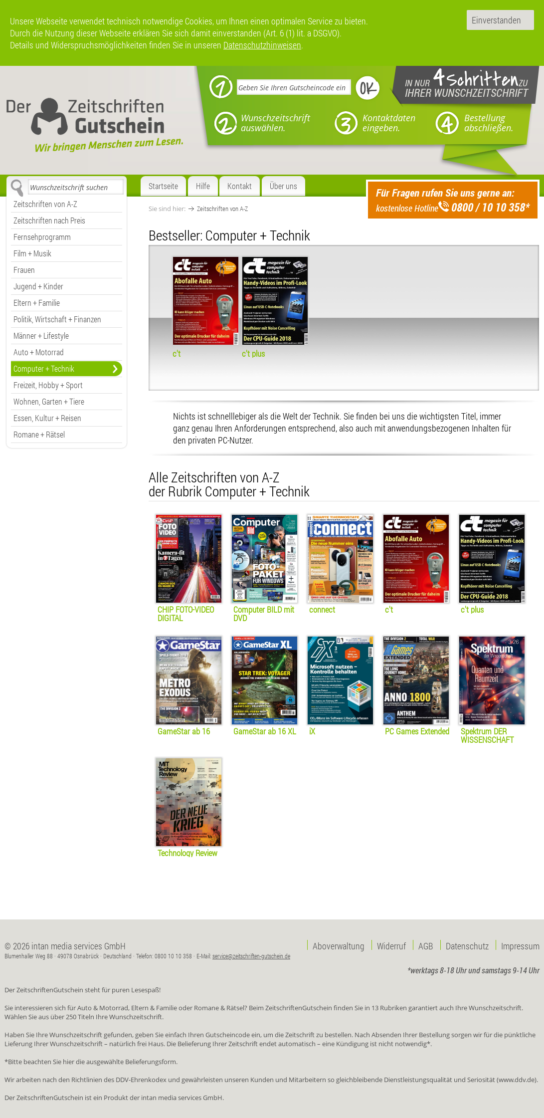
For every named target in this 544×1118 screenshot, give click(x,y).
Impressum (520, 945)
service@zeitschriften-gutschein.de (251, 956)
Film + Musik (32, 253)
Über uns (283, 186)
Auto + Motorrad (38, 352)
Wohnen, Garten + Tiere (48, 401)
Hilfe (203, 186)
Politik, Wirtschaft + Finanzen (57, 319)
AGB (425, 945)
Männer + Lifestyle (41, 335)
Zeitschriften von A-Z (45, 204)
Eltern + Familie (36, 302)
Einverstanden (496, 20)
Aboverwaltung (338, 945)
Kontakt (239, 186)
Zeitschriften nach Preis (49, 220)
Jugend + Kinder (38, 286)
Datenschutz (467, 945)
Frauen (24, 269)
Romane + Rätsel (39, 434)
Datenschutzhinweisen (262, 45)
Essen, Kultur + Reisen (47, 418)
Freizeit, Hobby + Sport (48, 385)
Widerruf (391, 945)
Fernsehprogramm (42, 236)
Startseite (163, 186)
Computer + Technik (43, 368)
